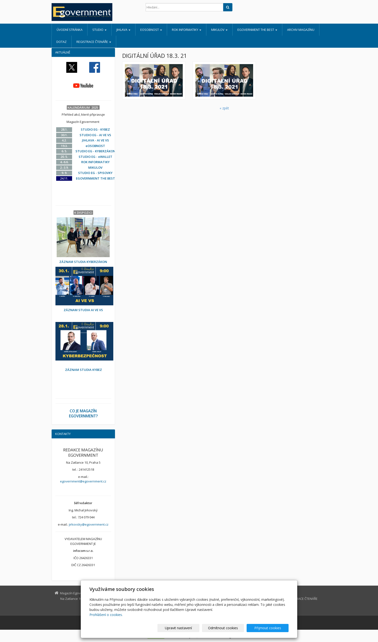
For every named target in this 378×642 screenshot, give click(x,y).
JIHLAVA (123, 29)
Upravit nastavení (191, 628)
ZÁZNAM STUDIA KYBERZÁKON (83, 262)
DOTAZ (61, 42)
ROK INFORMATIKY (186, 29)
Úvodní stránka (69, 29)
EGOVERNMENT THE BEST (257, 29)
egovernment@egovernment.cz (83, 481)
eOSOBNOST (151, 29)
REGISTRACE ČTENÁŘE (93, 42)
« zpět (224, 108)
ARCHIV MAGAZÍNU (300, 29)
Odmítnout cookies (231, 628)
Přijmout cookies (270, 628)
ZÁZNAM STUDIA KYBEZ (83, 370)
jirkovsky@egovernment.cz (88, 524)
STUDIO (99, 29)
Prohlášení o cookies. (106, 614)
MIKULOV (219, 29)
